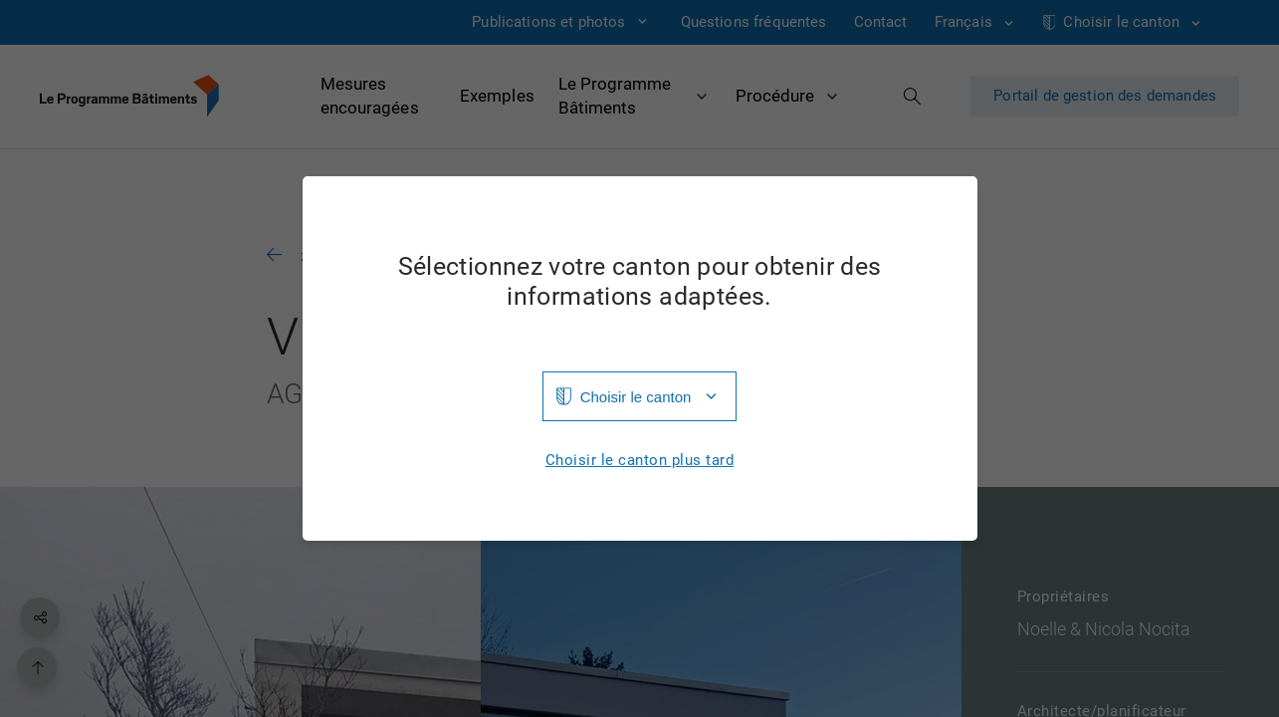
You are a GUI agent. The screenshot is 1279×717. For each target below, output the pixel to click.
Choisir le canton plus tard (640, 460)
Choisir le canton (636, 396)
